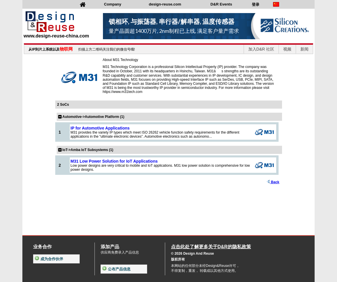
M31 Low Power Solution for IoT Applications (114, 161)
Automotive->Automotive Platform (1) (93, 117)
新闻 (304, 49)
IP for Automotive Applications (100, 128)
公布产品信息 (116, 269)
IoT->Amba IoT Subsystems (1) (88, 150)
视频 (287, 49)
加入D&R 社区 (261, 49)
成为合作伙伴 (49, 259)
